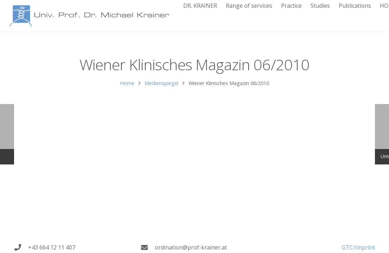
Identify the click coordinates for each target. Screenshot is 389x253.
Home (127, 83)
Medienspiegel (161, 83)
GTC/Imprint (358, 247)
